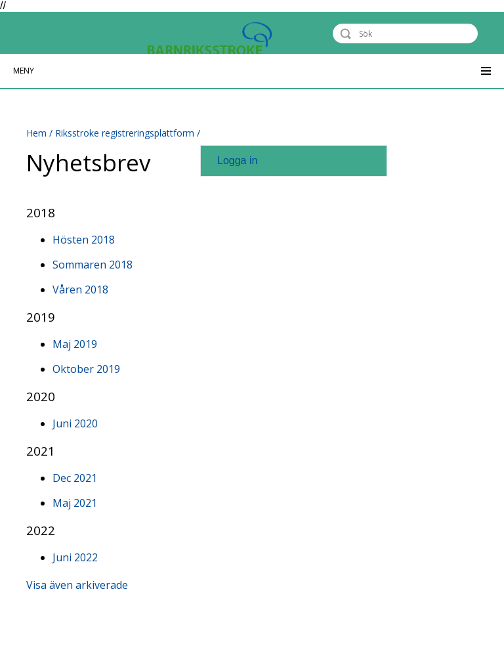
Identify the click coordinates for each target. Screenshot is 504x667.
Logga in (237, 160)
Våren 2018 (80, 289)
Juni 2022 (75, 557)
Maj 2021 (74, 503)
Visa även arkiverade (77, 585)
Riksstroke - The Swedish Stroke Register (89, 33)
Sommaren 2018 (92, 264)
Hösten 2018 (83, 239)
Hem (36, 133)
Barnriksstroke (262, 43)
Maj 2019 (74, 344)
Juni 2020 (75, 423)
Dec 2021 (74, 478)
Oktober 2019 (86, 369)
